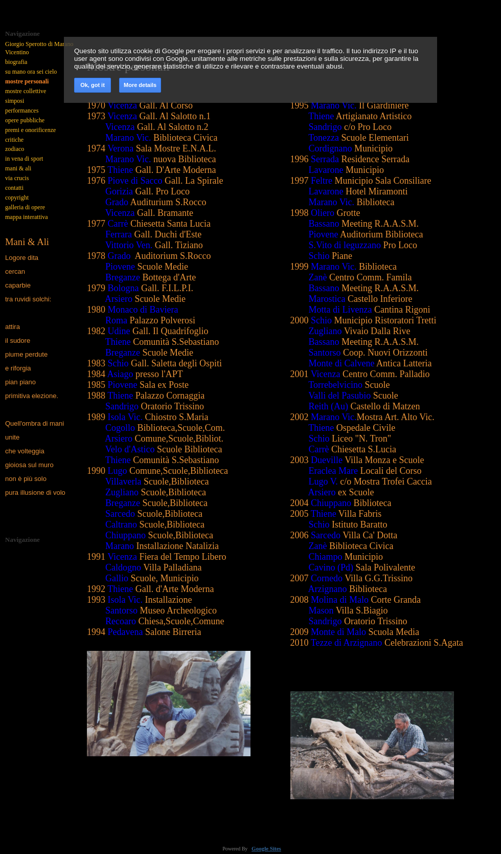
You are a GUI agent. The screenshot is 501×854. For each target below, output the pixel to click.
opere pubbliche (24, 120)
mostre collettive (25, 91)
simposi (14, 100)
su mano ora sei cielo (31, 71)
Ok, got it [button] (92, 85)
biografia (16, 61)
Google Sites (266, 848)
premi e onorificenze (30, 130)
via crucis (17, 178)
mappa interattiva (26, 217)
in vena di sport (24, 158)
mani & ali (18, 168)
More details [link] (140, 85)
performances (21, 110)
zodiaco (14, 148)
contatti (14, 187)
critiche (14, 139)
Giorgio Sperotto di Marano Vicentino (39, 48)
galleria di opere (25, 207)
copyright (17, 197)
